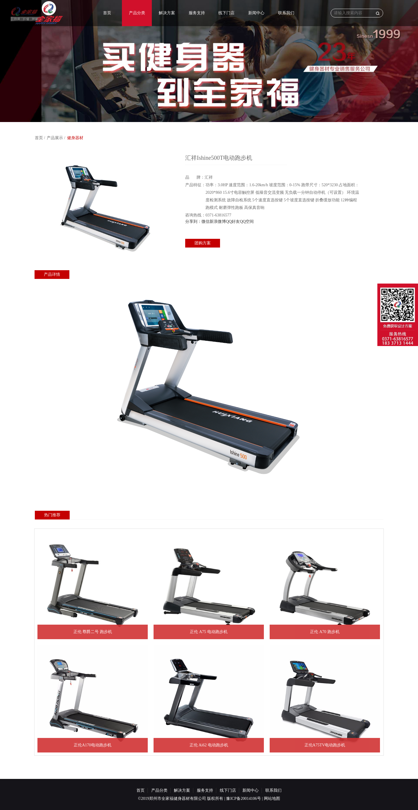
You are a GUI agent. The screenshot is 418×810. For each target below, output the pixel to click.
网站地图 (272, 798)
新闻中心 (256, 13)
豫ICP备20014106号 (243, 798)
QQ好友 (233, 221)
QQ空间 (247, 221)
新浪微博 (218, 221)
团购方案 (202, 243)
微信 (205, 221)
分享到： (193, 221)
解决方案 (167, 13)
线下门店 (226, 13)
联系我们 (286, 13)
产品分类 (137, 13)
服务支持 (197, 13)
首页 (107, 13)
